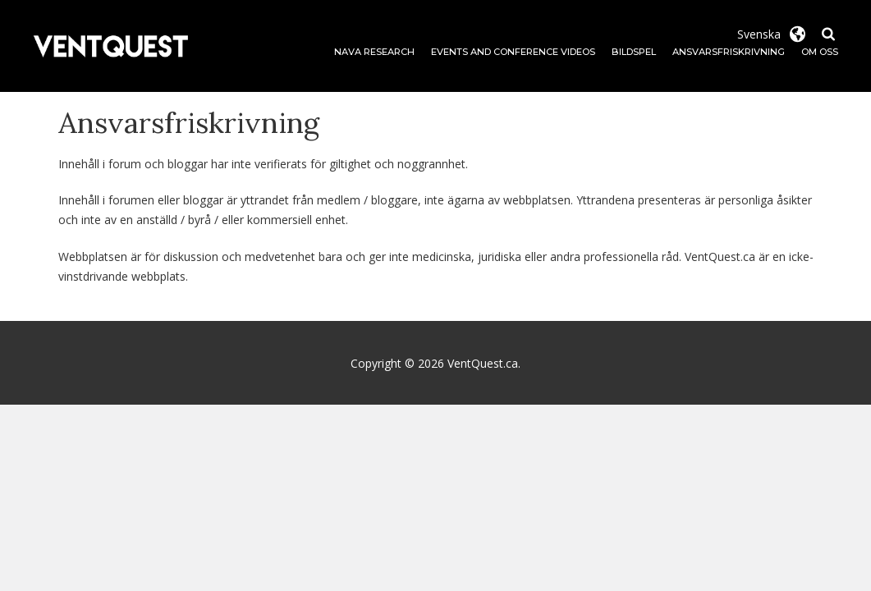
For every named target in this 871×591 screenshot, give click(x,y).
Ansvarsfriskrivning (728, 51)
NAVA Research (374, 51)
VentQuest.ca (482, 363)
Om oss (819, 51)
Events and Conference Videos (513, 51)
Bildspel (634, 51)
